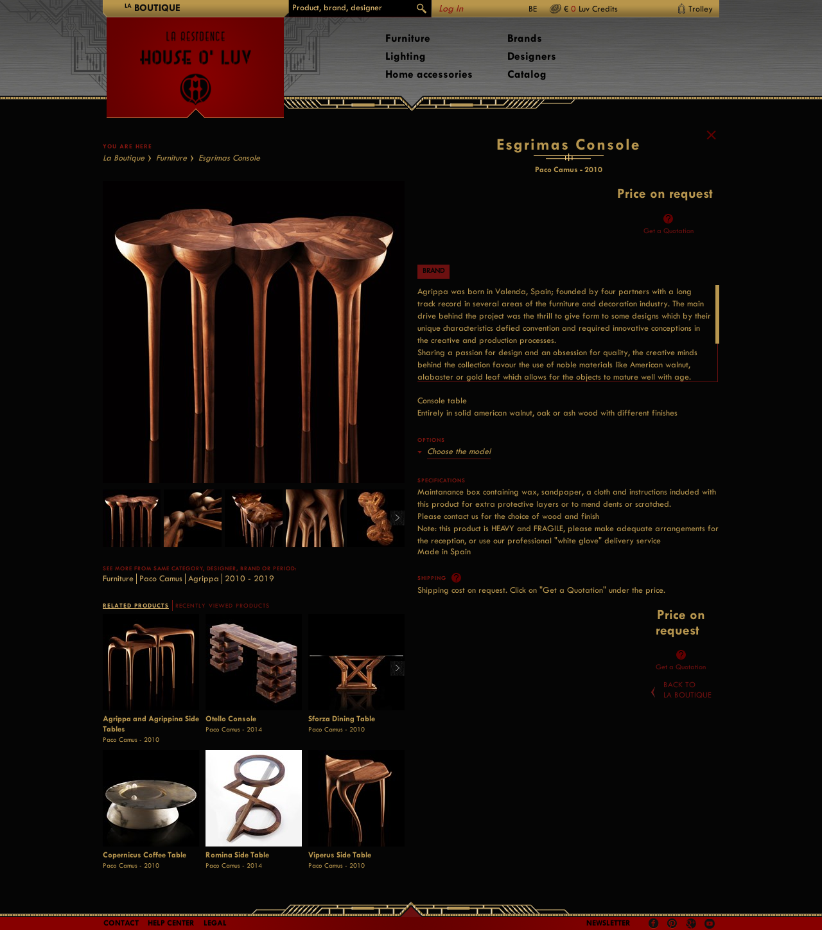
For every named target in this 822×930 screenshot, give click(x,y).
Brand (433, 271)
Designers (531, 56)
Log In (451, 8)
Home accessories (429, 74)
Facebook (653, 923)
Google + (692, 924)
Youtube (709, 923)
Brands (524, 38)
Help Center (171, 922)
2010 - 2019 (249, 578)
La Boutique (123, 157)
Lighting (405, 56)
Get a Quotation (668, 231)
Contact (121, 922)
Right (393, 518)
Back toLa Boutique (687, 689)
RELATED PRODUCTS (136, 605)
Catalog (527, 74)
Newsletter (608, 922)
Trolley (700, 8)
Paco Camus (160, 578)
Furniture (407, 38)
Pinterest (672, 923)
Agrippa (203, 578)
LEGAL (215, 922)
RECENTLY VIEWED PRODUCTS (222, 605)
